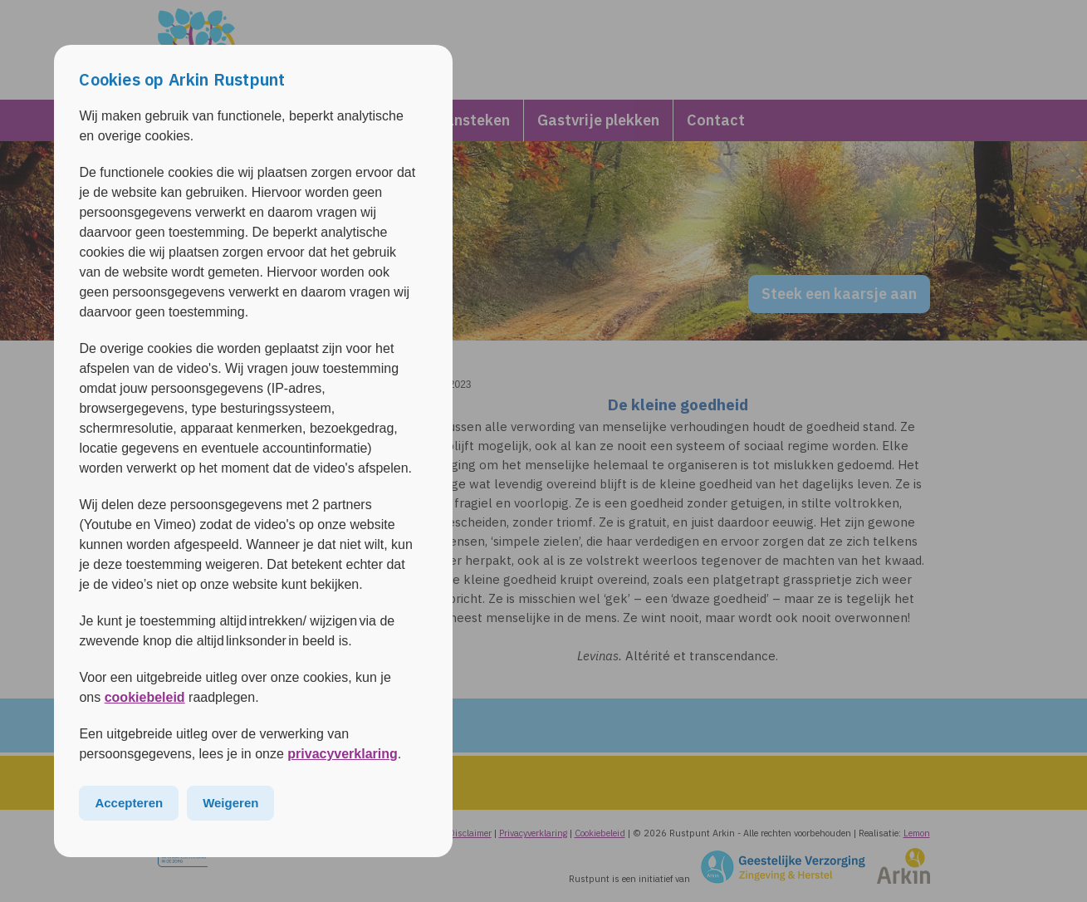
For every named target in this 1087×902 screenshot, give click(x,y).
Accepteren (129, 803)
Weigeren (230, 803)
